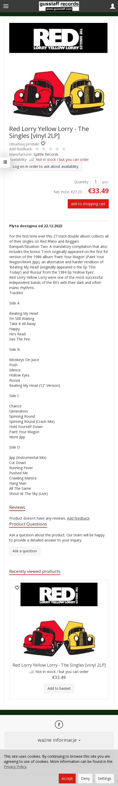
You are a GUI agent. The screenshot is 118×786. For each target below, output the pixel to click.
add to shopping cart (88, 203)
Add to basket (59, 688)
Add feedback (78, 518)
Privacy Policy (15, 766)
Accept (67, 778)
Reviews (17, 507)
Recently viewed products (34, 571)
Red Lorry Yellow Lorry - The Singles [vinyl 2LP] (59, 665)
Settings (104, 778)
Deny (85, 778)
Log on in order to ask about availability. (46, 166)
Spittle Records (46, 154)
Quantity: (81, 181)
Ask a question (25, 550)
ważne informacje (59, 740)
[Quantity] (96, 181)
